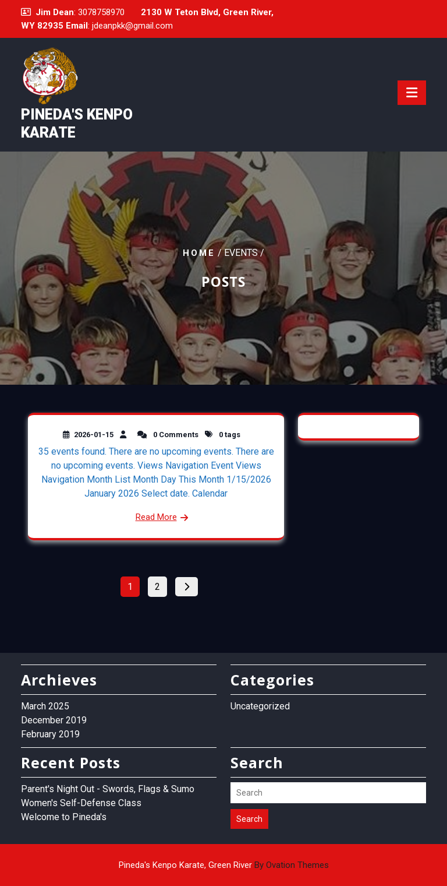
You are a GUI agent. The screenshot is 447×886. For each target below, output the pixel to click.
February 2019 (50, 734)
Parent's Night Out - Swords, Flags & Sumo (107, 788)
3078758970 (101, 12)
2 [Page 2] (160, 584)
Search (249, 819)
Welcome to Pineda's (64, 816)
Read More (156, 517)
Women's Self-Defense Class (81, 802)
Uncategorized (260, 706)
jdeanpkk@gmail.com (132, 25)
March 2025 (45, 706)
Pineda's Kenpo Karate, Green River (224, 865)
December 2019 (54, 720)
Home (199, 253)
